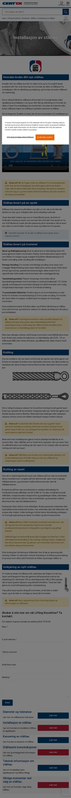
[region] (35, 130)
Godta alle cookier (44, 137)
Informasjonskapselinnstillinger (20, 137)
